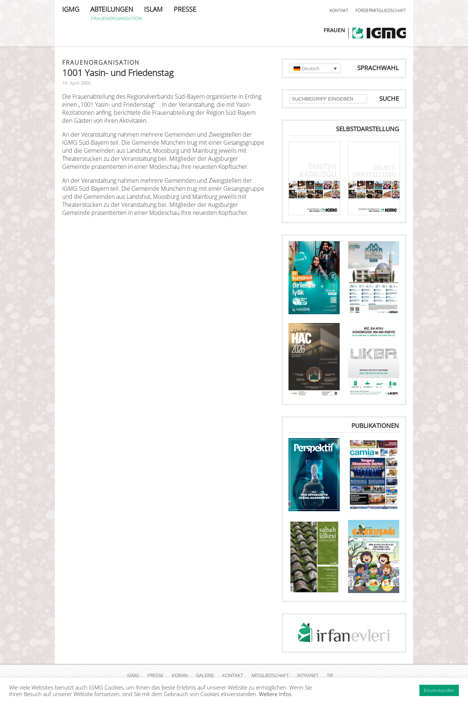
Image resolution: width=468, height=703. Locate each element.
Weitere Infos (275, 694)
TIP (330, 675)
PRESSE (185, 9)
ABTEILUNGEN (111, 9)
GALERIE (205, 675)
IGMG (70, 9)
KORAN (180, 675)
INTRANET (307, 675)
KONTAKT (338, 10)
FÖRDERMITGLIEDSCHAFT (380, 10)
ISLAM (153, 9)
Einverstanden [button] (439, 690)
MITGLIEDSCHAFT (270, 675)
